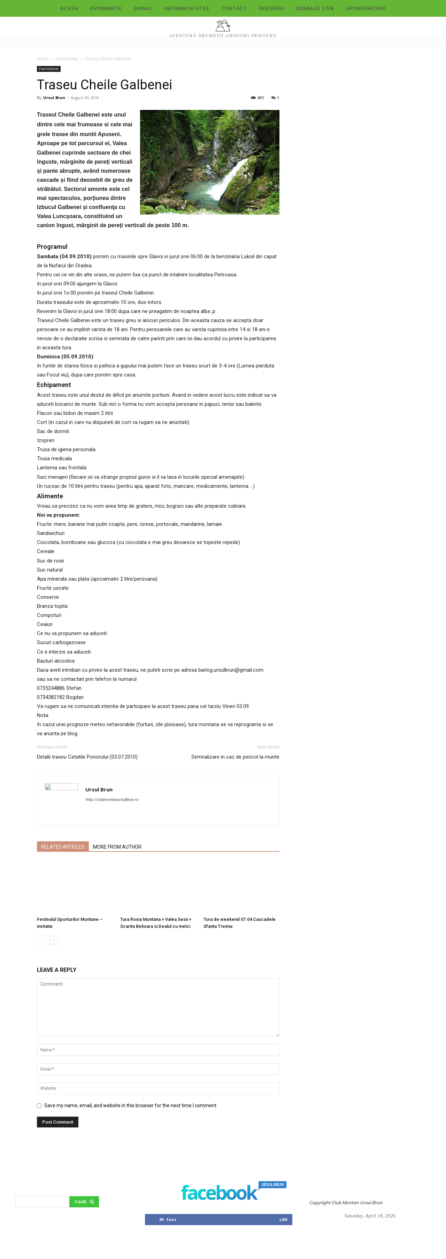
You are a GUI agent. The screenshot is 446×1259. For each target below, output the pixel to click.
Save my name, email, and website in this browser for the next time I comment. (130, 1105)
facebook (222, 1194)
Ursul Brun (54, 97)
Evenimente (67, 59)
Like (283, 1219)
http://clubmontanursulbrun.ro (111, 799)
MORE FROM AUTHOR (117, 847)
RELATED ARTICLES (63, 847)
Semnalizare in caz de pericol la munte (235, 757)
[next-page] (53, 940)
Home (43, 59)
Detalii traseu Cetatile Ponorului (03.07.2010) (87, 757)
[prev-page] (41, 940)
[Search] (84, 1201)
